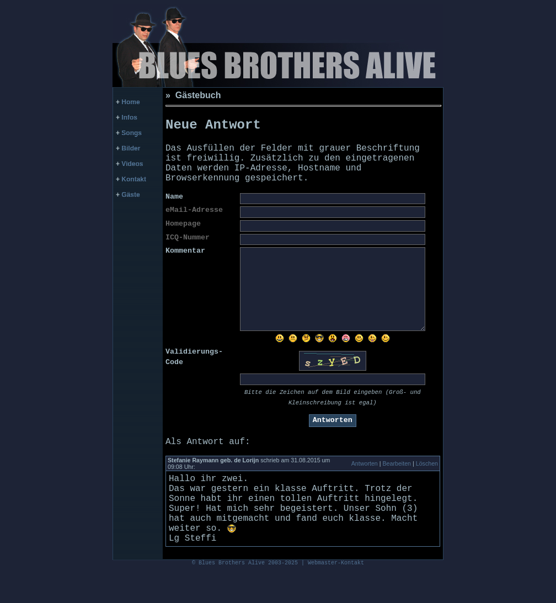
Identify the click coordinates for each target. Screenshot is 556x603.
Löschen (427, 476)
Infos (129, 117)
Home (130, 102)
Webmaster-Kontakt (336, 595)
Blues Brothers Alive (232, 595)
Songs (131, 133)
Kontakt (133, 179)
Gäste (130, 195)
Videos (132, 164)
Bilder (130, 148)
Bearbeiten (396, 476)
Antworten (364, 476)
